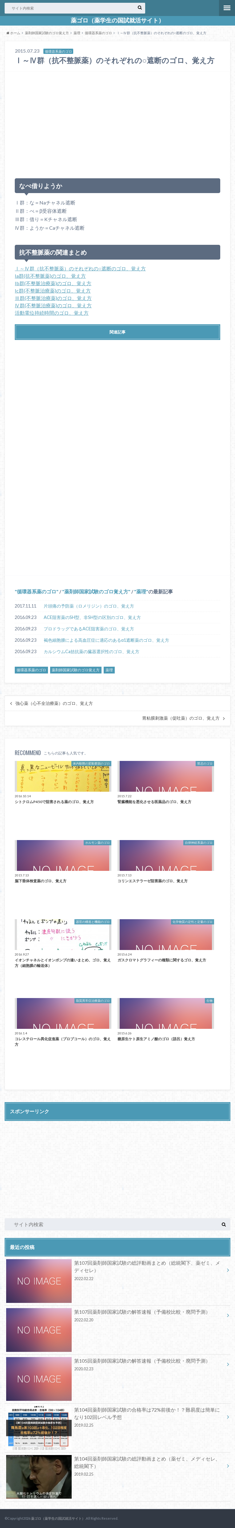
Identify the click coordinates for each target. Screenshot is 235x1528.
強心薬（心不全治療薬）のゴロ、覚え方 (54, 703)
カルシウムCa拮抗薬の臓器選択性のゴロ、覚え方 (91, 651)
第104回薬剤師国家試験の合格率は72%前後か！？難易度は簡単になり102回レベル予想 (115, 1418)
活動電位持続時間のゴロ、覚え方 (52, 313)
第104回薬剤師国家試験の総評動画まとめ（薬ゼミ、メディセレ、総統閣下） (115, 1467)
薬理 (77, 33)
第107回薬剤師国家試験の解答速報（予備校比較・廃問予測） (115, 1316)
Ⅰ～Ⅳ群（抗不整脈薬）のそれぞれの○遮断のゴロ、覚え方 (80, 268)
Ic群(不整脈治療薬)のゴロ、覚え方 (53, 290)
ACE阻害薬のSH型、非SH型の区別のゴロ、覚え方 (92, 617)
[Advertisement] (117, 122)
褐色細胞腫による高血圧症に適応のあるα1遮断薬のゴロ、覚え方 (106, 640)
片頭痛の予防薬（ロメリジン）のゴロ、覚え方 (89, 605)
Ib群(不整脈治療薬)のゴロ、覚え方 (53, 283)
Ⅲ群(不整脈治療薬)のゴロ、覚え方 (53, 298)
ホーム (13, 33)
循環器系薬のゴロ (98, 33)
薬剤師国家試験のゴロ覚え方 (47, 33)
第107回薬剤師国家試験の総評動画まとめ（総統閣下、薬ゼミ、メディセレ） (115, 1271)
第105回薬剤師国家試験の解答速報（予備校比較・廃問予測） (115, 1365)
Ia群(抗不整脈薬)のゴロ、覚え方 (50, 276)
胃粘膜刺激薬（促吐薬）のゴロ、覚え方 (181, 718)
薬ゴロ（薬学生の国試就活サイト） (117, 20)
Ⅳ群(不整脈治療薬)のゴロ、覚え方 (53, 305)
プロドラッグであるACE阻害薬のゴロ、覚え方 (89, 628)
